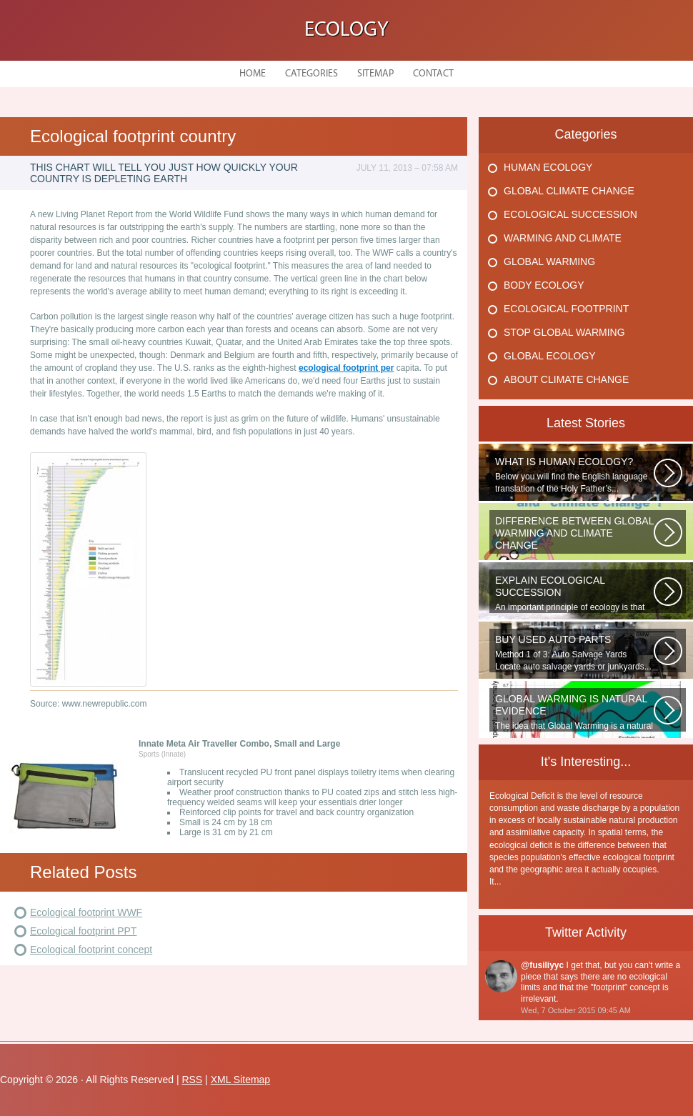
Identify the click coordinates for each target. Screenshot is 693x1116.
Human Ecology (548, 167)
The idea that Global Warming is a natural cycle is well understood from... (574, 712)
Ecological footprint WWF (86, 912)
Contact (433, 74)
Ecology (346, 30)
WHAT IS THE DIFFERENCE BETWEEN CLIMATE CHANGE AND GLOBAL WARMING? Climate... (574, 534)
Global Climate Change (569, 190)
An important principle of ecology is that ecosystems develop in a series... (574, 593)
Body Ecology (544, 285)
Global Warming (549, 261)
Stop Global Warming (564, 332)
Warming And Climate (563, 238)
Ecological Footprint (566, 308)
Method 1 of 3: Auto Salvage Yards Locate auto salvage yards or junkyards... (574, 653)
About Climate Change (566, 379)
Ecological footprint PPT (83, 931)
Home (252, 74)
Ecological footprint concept (91, 949)
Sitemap (375, 74)
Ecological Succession (570, 214)
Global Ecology (550, 356)
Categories (311, 74)
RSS (191, 1079)
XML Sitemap (241, 1079)
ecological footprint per (346, 368)
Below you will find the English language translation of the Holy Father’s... (574, 475)
